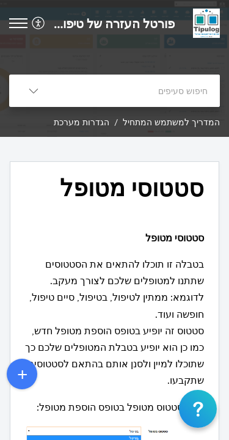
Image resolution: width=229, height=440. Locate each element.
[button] (36, 23)
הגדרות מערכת (81, 122)
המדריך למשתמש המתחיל (171, 122)
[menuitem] (40, 23)
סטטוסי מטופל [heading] (132, 187)
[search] (139, 91)
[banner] (114, 68)
